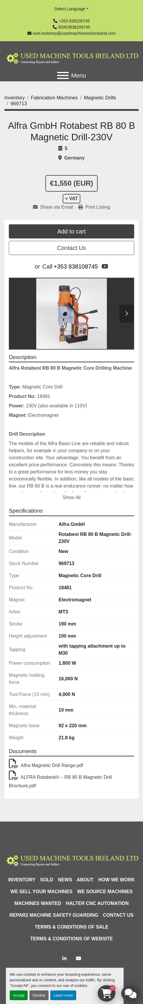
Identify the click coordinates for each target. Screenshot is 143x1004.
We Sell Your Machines (41, 891)
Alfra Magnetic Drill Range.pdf (46, 765)
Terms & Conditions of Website (71, 938)
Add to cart (71, 231)
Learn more (63, 995)
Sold (46, 879)
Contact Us (71, 248)
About (85, 879)
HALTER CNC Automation (97, 903)
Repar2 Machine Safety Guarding (53, 915)
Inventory (21, 879)
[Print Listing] (94, 207)
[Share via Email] (54, 207)
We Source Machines (104, 891)
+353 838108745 (74, 21)
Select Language (69, 8)
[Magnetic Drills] (100, 98)
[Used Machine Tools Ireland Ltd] (71, 859)
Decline (39, 995)
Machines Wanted (37, 903)
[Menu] (63, 75)
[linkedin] (64, 958)
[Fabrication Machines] (54, 98)
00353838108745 (74, 27)
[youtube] (105, 266)
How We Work (116, 879)
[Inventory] (14, 98)
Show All (71, 497)
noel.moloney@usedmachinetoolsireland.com (74, 33)
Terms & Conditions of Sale (72, 926)
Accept (18, 995)
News (65, 879)
